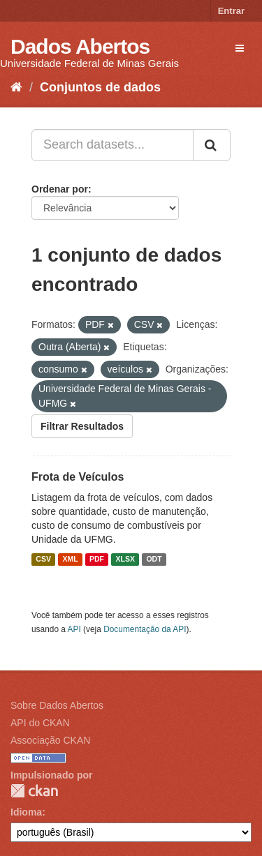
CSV (43, 559)
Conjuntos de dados (100, 87)
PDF (96, 559)
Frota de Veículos (77, 477)
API (74, 629)
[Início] (16, 87)
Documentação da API (144, 629)
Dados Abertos (80, 46)
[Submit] (212, 145)
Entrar (231, 11)
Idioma (26, 812)
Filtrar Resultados (82, 426)
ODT (153, 559)
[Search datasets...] (112, 145)
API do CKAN (40, 722)
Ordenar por (59, 189)
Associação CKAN (50, 740)
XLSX (125, 559)
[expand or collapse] (240, 48)
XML (70, 559)
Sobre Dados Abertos (56, 705)
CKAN (34, 790)
